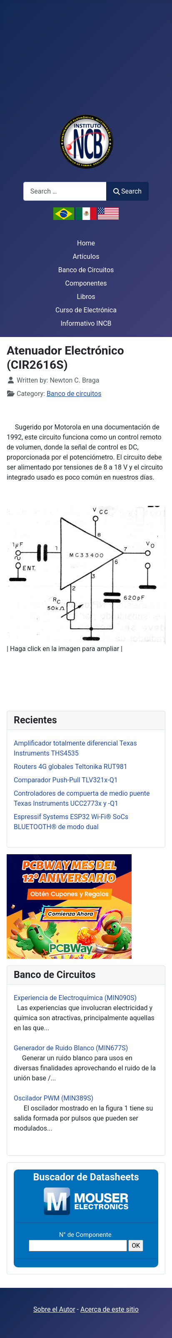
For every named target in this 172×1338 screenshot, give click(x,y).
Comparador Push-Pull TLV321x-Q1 (66, 780)
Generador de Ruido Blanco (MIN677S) (71, 1048)
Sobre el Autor (54, 1309)
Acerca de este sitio (109, 1309)
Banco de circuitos (74, 394)
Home (86, 243)
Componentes (86, 283)
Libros (86, 297)
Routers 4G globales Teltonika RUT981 (70, 767)
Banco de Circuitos (86, 270)
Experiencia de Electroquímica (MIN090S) (75, 998)
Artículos (86, 256)
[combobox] (65, 191)
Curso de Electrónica (86, 310)
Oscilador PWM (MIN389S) (53, 1098)
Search (127, 191)
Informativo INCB (85, 323)
